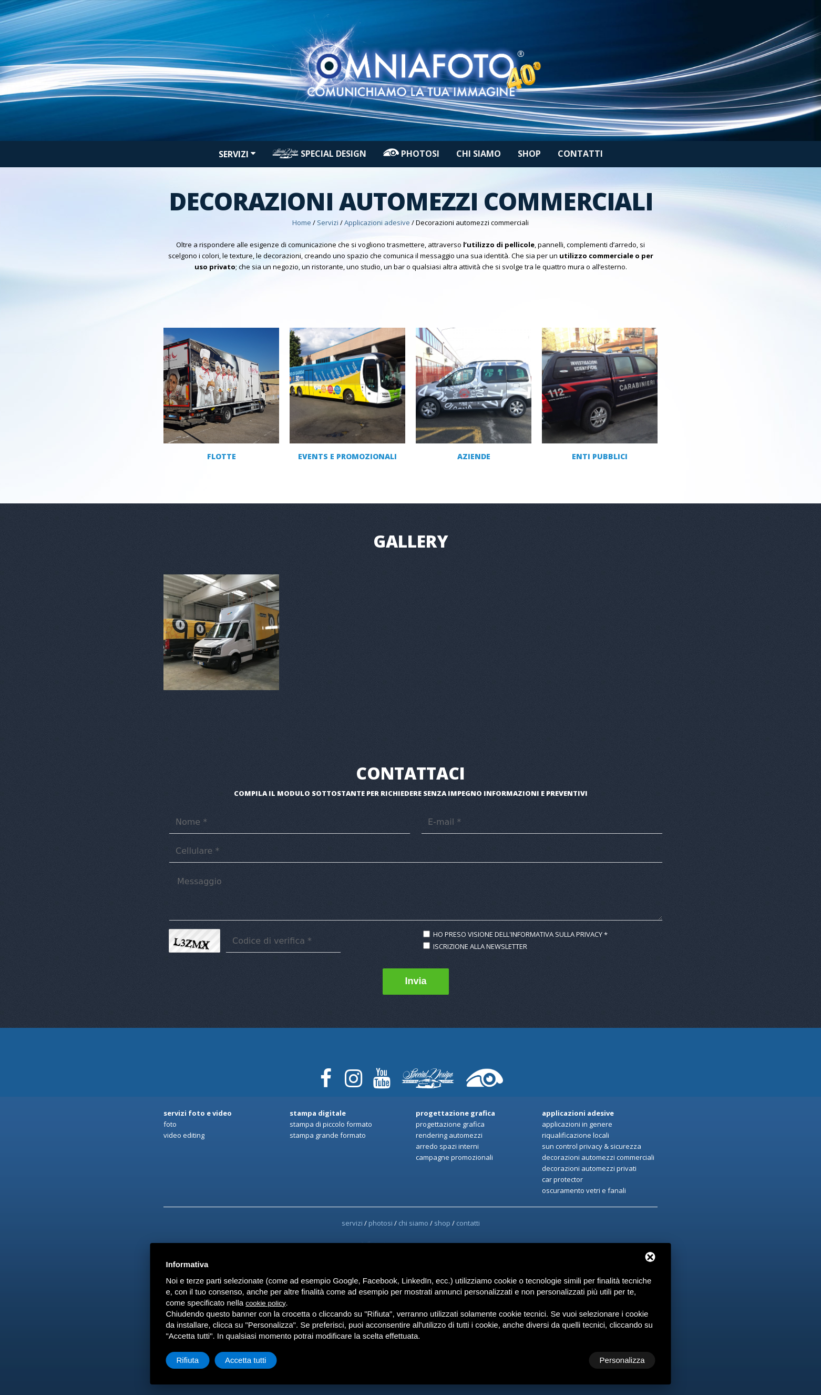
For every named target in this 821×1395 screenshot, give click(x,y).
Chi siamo (478, 153)
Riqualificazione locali (575, 1135)
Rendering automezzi (449, 1135)
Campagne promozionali (454, 1157)
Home (301, 222)
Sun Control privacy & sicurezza (591, 1146)
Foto (170, 1124)
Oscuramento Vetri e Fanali (584, 1190)
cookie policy (265, 1303)
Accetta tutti (623, 1360)
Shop (529, 153)
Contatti (580, 153)
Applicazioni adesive (377, 222)
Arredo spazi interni (447, 1146)
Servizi (237, 154)
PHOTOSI (411, 153)
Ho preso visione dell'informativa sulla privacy (517, 934)
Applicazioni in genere (577, 1124)
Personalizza (199, 1360)
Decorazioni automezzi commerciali (598, 1157)
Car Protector (562, 1179)
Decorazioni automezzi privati (589, 1168)
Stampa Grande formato (328, 1135)
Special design (319, 153)
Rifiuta (566, 1360)
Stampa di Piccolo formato (331, 1124)
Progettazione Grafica (450, 1124)
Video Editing (183, 1135)
